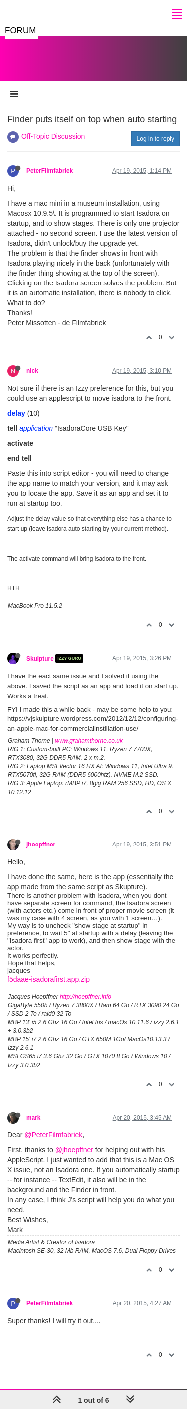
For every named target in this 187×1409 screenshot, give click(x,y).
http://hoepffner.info (85, 996)
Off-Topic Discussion (53, 136)
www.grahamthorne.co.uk (89, 740)
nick (32, 370)
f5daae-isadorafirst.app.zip (48, 979)
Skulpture (40, 658)
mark (33, 1117)
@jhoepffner (74, 1150)
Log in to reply (155, 138)
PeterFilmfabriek (49, 170)
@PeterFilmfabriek (53, 1135)
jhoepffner (40, 844)
